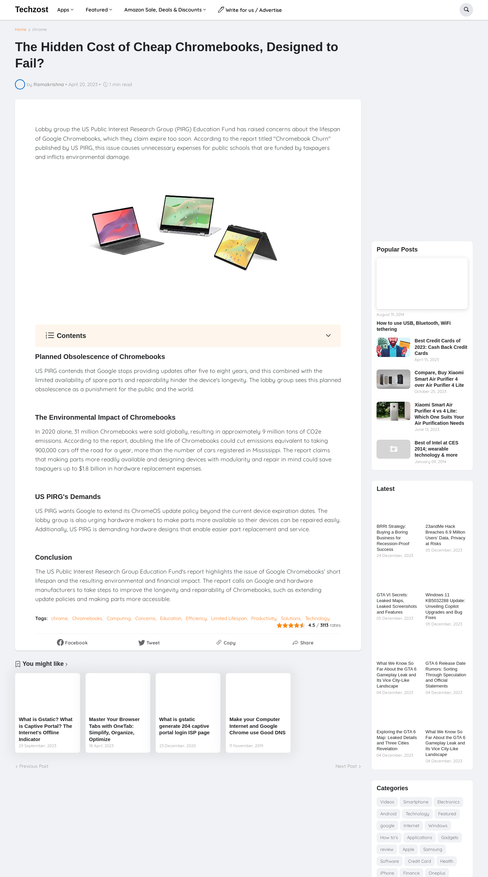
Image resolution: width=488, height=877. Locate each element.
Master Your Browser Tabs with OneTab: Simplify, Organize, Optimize (114, 732)
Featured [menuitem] (97, 9)
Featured (447, 813)
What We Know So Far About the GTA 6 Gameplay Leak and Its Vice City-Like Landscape (396, 675)
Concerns (145, 621)
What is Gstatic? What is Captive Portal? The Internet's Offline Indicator (45, 732)
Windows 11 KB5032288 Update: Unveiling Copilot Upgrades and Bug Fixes (445, 606)
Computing (119, 621)
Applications (419, 837)
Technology (317, 621)
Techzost (31, 9)
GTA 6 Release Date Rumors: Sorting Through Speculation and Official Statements (446, 675)
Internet (411, 825)
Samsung (432, 849)
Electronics (449, 801)
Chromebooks (87, 621)
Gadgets (449, 837)
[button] (466, 10)
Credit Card (419, 861)
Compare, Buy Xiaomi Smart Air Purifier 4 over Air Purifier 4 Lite (439, 378)
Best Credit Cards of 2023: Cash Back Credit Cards (440, 347)
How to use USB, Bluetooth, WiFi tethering (413, 326)
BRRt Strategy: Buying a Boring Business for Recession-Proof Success (393, 538)
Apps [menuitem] (63, 9)
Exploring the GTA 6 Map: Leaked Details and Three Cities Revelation (397, 740)
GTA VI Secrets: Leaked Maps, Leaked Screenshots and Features (397, 603)
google (387, 825)
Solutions (291, 621)
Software (389, 861)
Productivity (264, 621)
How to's (389, 837)
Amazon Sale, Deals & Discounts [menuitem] (163, 9)
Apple (408, 849)
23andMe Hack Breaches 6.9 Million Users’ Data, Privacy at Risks (445, 535)
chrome (39, 32)
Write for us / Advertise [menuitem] (250, 10)
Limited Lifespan (229, 621)
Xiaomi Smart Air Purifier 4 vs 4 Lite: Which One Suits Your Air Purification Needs (439, 414)
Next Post (346, 769)
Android (388, 813)
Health (446, 861)
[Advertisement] (422, 129)
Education (170, 621)
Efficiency (196, 621)
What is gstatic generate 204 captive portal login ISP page (184, 728)
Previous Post (33, 769)
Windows (437, 825)
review (386, 849)
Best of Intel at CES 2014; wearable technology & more (436, 449)
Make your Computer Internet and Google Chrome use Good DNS (257, 728)
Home (20, 32)
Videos (387, 801)
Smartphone (415, 801)
